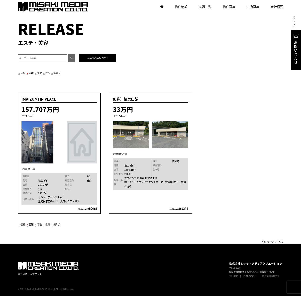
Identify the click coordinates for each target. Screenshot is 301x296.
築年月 (56, 73)
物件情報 (181, 6)
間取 (38, 73)
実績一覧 (205, 6)
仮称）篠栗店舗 (125, 99)
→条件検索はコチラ (98, 58)
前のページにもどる (272, 242)
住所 (46, 73)
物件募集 (229, 6)
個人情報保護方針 (271, 276)
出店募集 (253, 6)
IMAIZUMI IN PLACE (38, 99)
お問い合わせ (250, 276)
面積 (30, 73)
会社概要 (276, 6)
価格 (21, 73)
